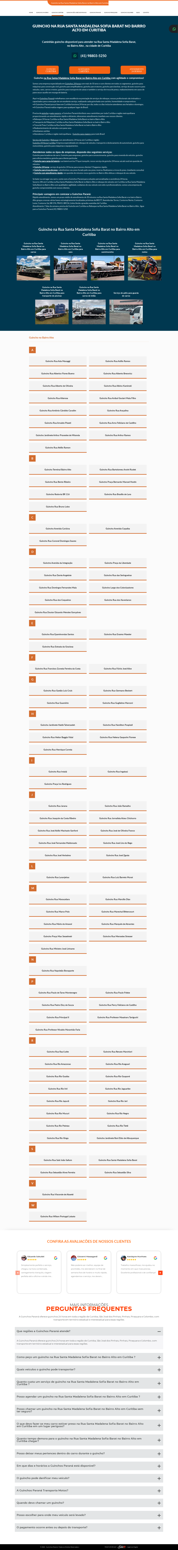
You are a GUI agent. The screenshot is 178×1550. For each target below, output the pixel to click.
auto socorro (55, 113)
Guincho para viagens (82, 134)
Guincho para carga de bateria (46, 161)
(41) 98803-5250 (141, 3)
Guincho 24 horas (41, 167)
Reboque (54, 140)
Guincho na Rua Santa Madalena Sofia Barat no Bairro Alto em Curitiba (89, 232)
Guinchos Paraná (47, 98)
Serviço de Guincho (41, 140)
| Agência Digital (127, 1547)
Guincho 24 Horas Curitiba (44, 143)
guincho (45, 113)
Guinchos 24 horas (73, 83)
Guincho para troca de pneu (46, 170)
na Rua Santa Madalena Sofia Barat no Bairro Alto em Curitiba (77, 78)
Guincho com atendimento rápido (48, 173)
